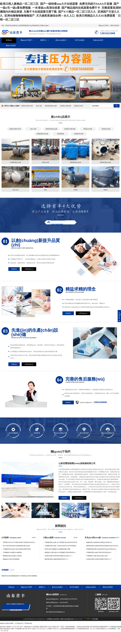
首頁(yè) (9, 40)
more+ (34, 538)
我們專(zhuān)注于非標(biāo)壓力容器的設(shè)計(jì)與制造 (19, 542)
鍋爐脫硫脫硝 (15, 576)
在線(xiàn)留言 (98, 40)
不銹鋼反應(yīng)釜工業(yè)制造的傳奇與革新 (17, 549)
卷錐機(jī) (34, 576)
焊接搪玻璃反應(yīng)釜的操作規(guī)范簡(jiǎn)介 (101, 549)
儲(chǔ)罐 (39, 106)
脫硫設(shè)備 (78, 106)
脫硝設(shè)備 (106, 129)
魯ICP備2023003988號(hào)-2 (55, 612)
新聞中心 (43, 40)
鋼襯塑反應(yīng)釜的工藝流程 (12, 556)
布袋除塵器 (60, 134)
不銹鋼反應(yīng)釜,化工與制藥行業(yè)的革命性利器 (61, 542)
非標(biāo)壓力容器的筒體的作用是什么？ (99, 559)
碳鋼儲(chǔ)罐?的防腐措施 (11, 559)
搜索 (117, 105)
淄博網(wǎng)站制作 (53, 619)
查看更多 (14, 269)
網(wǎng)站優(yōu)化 (67, 619)
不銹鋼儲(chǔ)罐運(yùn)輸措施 (12, 552)
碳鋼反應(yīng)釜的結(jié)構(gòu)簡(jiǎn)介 (99, 542)
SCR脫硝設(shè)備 (25, 576)
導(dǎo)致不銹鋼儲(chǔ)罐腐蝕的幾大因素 (57, 549)
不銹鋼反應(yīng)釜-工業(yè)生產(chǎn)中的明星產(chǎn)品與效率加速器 (61, 546)
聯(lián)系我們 (114, 25)
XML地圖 (95, 619)
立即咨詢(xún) (29, 269)
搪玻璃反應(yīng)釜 (51, 106)
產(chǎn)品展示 (60, 40)
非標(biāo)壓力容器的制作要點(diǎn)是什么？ (58, 556)
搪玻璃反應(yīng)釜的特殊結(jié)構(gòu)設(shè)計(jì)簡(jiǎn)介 (103, 546)
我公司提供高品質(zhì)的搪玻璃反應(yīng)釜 (16, 546)
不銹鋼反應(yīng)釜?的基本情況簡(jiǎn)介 (99, 552)
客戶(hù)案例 (79, 40)
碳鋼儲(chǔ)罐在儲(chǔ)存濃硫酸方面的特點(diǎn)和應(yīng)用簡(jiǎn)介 (61, 552)
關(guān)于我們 (103, 25)
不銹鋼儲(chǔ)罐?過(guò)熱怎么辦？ (97, 556)
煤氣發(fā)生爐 (78, 134)
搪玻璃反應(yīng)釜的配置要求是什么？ (57, 559)
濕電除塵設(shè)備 (42, 134)
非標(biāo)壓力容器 (27, 106)
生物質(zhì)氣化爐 (65, 106)
